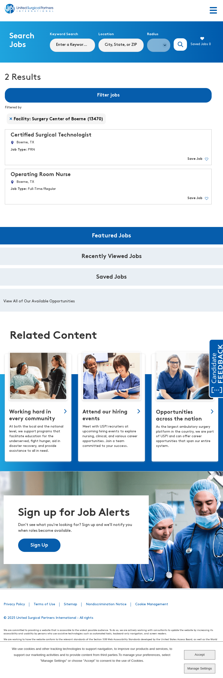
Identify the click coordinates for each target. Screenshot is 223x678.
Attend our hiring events (104, 415)
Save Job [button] (194, 159)
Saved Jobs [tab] (111, 277)
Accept (200, 654)
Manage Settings (199, 668)
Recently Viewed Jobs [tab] (112, 256)
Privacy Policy (14, 604)
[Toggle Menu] (213, 11)
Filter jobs (108, 95)
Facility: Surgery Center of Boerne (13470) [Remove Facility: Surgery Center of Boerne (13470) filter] (58, 119)
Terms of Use (44, 604)
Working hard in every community (32, 415)
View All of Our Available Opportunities (39, 301)
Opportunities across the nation (179, 416)
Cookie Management (151, 604)
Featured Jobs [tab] (111, 236)
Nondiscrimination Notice (106, 604)
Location (106, 34)
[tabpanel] (111, 300)
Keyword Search (64, 34)
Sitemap (70, 604)
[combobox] (121, 45)
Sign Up (39, 545)
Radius (152, 34)
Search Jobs (180, 44)
